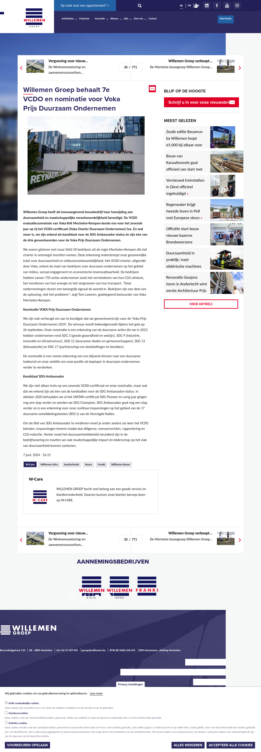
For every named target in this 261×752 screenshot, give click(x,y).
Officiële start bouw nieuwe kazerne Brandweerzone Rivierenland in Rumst (185, 238)
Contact (153, 18)
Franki (101, 464)
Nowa (88, 464)
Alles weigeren (188, 745)
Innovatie (100, 18)
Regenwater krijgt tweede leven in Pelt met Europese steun (184, 211)
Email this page (153, 88)
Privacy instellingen (130, 684)
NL (181, 5)
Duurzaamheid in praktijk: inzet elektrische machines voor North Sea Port (184, 262)
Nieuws (114, 18)
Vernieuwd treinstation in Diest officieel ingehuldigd (185, 187)
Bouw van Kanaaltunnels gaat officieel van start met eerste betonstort (184, 165)
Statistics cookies (18, 723)
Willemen (34, 18)
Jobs (126, 18)
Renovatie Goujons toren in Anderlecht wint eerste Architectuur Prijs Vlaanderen (186, 287)
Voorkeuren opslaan (27, 745)
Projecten (84, 18)
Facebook (217, 5)
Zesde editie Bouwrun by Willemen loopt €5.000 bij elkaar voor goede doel (184, 141)
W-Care (31, 464)
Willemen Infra (49, 464)
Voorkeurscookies (18, 713)
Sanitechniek (71, 464)
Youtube (227, 5)
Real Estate (225, 18)
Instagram (237, 5)
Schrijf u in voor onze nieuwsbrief (200, 102)
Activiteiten (68, 18)
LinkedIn (207, 5)
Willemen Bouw (120, 464)
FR (189, 5)
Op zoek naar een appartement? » (85, 5)
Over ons (138, 18)
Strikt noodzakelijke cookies (24, 703)
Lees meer (96, 693)
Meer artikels (201, 304)
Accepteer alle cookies (231, 745)
